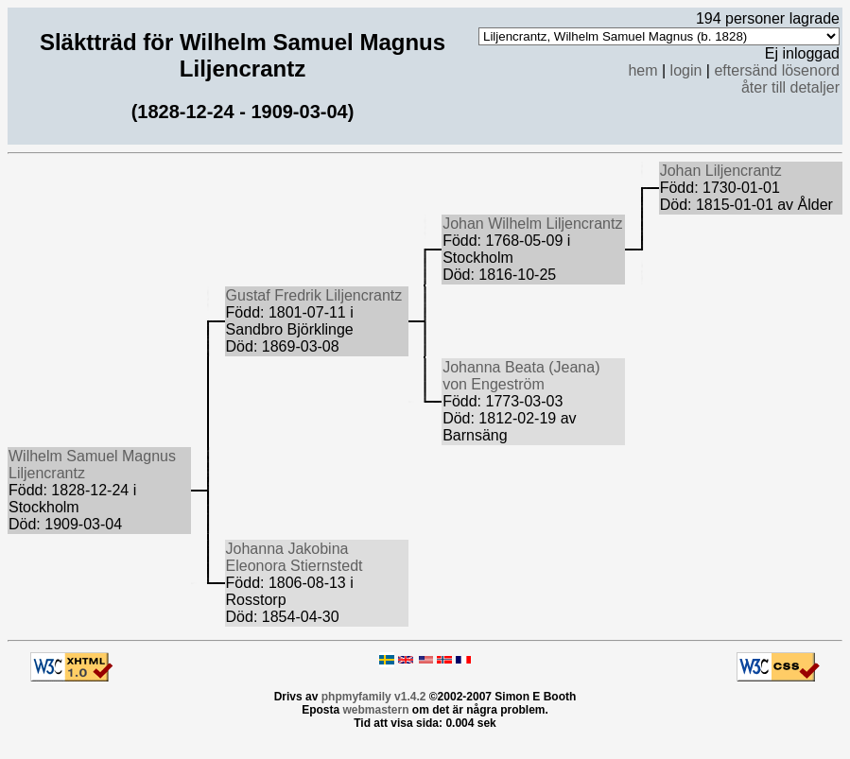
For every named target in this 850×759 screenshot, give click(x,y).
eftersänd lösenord (777, 70)
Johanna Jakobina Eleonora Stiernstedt (294, 557)
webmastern (375, 709)
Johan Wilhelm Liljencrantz (532, 224)
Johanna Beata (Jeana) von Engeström (520, 375)
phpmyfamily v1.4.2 (373, 696)
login (686, 70)
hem (642, 70)
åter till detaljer (790, 87)
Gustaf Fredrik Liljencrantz (314, 295)
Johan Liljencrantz (721, 171)
